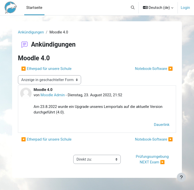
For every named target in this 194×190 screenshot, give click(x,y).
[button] (132, 7)
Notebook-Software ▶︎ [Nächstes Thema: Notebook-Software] (154, 68)
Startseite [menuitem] (34, 7)
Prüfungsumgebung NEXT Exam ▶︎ (153, 159)
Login (185, 7)
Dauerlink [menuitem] (161, 124)
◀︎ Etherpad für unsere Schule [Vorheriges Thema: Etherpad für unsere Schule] (46, 68)
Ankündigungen (31, 32)
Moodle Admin (52, 95)
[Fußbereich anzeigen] (181, 177)
